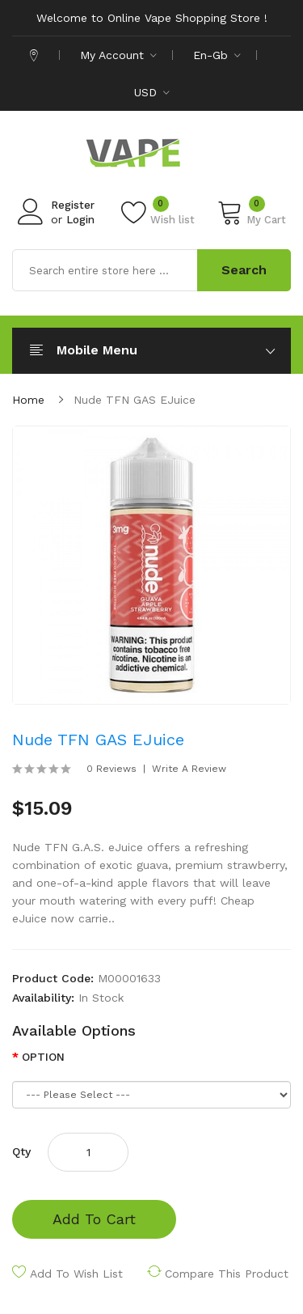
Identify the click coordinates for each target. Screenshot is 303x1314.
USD (152, 92)
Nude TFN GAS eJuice (135, 399)
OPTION (43, 1056)
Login (80, 220)
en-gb (217, 55)
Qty (21, 1151)
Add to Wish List (76, 1273)
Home (28, 399)
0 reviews (111, 769)
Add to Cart (94, 1218)
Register (73, 205)
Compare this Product (226, 1273)
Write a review (189, 769)
